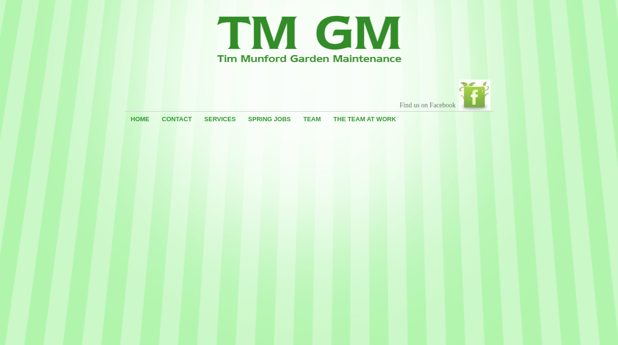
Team (312, 119)
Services (220, 119)
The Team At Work (364, 119)
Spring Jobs (269, 119)
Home (140, 119)
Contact (177, 119)
